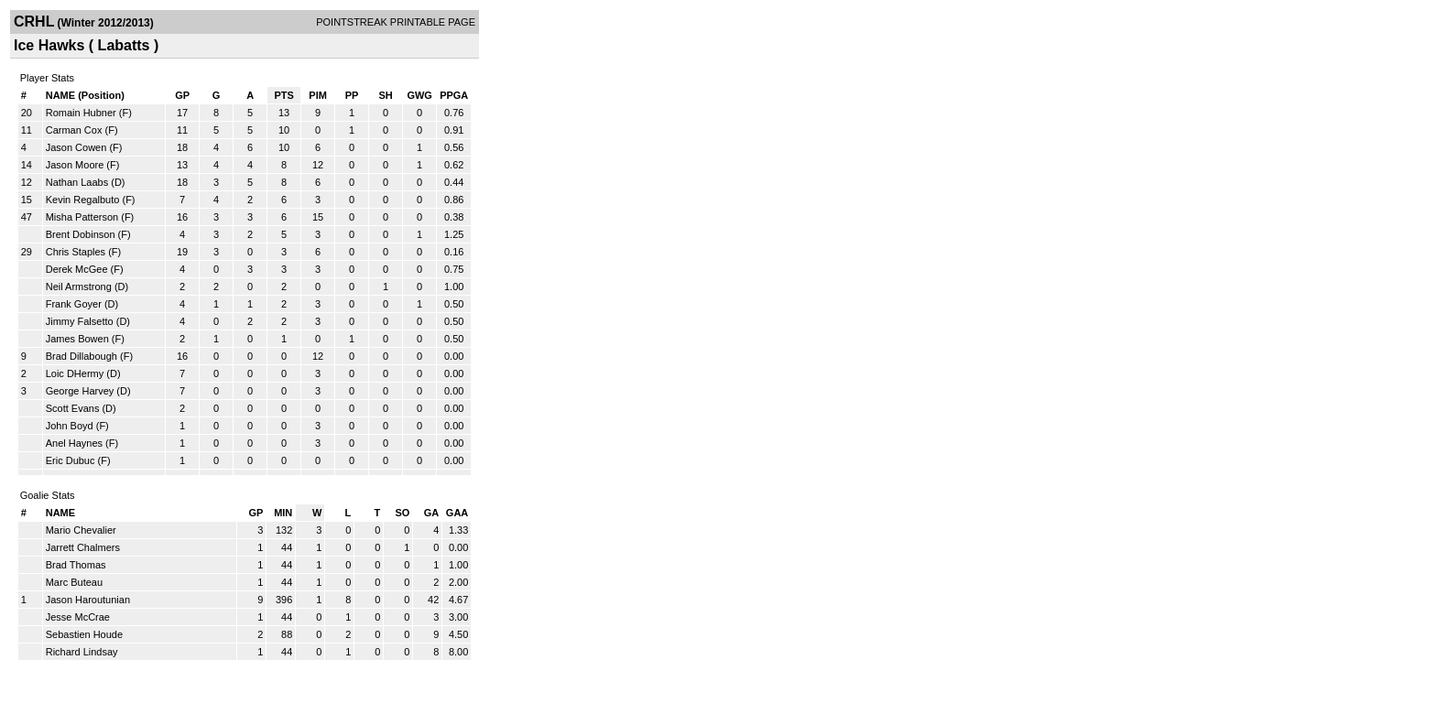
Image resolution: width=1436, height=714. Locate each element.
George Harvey (80, 390)
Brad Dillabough (81, 356)
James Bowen (77, 338)
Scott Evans (73, 408)
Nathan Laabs (77, 182)
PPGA (454, 95)
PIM (318, 95)
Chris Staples (75, 251)
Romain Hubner (81, 112)
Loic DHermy (75, 373)
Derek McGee (77, 269)
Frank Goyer (74, 303)
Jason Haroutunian (88, 599)
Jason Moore (75, 164)
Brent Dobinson (80, 234)
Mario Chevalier (81, 530)
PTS (283, 95)
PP (352, 95)
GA (432, 512)
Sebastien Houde (84, 634)
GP (182, 95)
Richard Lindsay (82, 651)
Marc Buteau (74, 582)
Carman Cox (74, 129)
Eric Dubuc (70, 460)
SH (385, 95)
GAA (457, 512)
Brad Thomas (76, 564)
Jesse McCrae (78, 616)
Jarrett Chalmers (83, 547)
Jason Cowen (76, 147)
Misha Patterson (82, 216)
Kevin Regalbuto (83, 199)
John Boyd (69, 425)
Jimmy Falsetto (80, 321)
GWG (419, 95)
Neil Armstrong (79, 286)
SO (402, 512)
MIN (283, 512)
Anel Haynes (74, 443)
